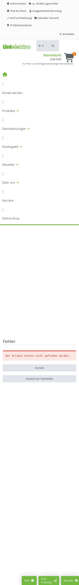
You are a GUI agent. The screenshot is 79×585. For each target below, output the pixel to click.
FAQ (29, 580)
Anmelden (66, 34)
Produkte (11, 111)
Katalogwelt (12, 147)
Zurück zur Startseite (39, 270)
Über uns (11, 182)
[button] (53, 45)
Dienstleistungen (16, 129)
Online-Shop (10, 218)
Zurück (39, 260)
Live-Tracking (49, 580)
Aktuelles (10, 165)
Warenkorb (52, 55)
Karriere (8, 200)
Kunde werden (12, 93)
